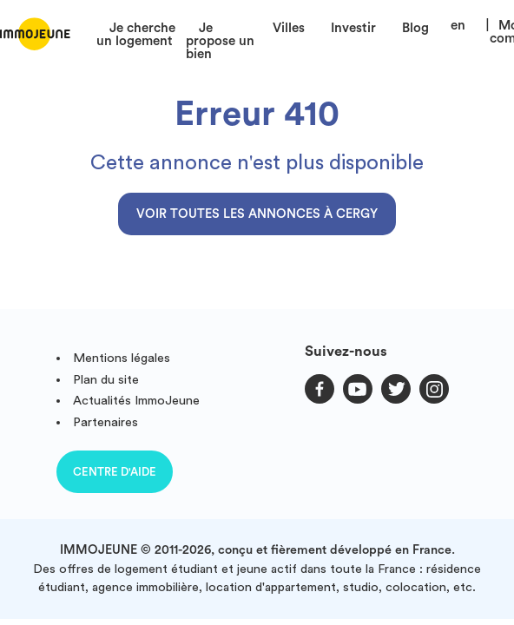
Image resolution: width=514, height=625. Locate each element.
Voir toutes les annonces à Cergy (257, 213)
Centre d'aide (114, 471)
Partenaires (105, 422)
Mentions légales (121, 358)
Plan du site (106, 379)
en (458, 25)
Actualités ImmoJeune (136, 400)
